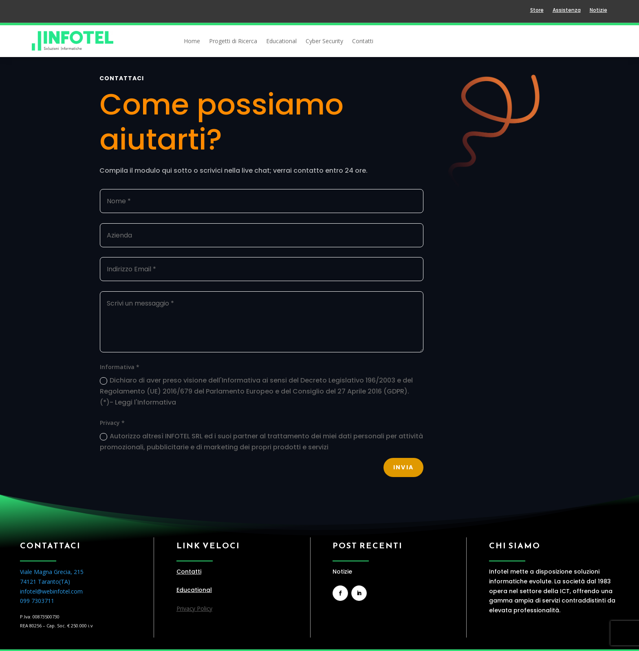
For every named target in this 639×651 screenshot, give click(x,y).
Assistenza (567, 10)
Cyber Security (324, 41)
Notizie (598, 10)
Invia (403, 467)
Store (537, 10)
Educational (281, 41)
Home (192, 41)
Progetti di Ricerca (233, 41)
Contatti (362, 41)
